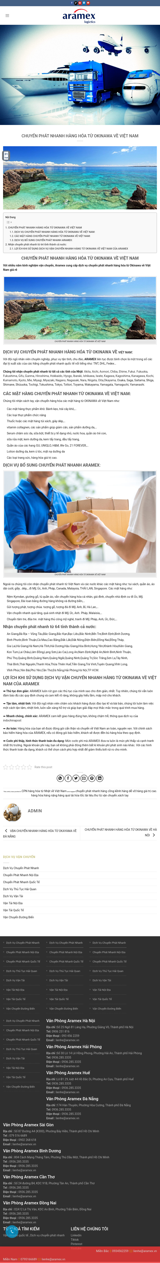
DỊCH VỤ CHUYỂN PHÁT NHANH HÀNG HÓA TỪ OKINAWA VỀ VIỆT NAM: (54, 232)
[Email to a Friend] (84, 778)
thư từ (98, 795)
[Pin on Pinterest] (91, 778)
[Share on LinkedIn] (99, 778)
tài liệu (89, 795)
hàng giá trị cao (146, 791)
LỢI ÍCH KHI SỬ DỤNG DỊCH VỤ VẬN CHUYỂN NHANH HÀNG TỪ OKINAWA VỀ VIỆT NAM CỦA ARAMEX (71, 248)
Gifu (21, 376)
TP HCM (93, 670)
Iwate (99, 376)
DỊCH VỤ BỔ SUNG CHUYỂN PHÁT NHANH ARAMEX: (43, 240)
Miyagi (37, 380)
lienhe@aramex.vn (67, 1040)
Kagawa (109, 376)
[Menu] (7, 15)
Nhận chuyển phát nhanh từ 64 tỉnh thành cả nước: (37, 244)
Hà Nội (82, 670)
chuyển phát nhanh (88, 791)
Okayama (110, 380)
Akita (87, 371)
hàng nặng (50, 795)
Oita (100, 380)
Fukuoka (141, 371)
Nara (83, 380)
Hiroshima (42, 376)
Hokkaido (56, 376)
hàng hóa (37, 795)
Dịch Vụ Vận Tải (13, 896)
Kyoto (22, 380)
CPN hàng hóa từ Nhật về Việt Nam (44, 791)
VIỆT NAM (125, 352)
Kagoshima (123, 376)
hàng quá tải (66, 795)
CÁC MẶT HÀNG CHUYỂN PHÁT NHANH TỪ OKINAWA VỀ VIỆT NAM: (52, 236)
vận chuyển (110, 795)
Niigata (92, 380)
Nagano (60, 380)
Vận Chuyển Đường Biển (18, 917)
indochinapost (12, 720)
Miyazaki (48, 380)
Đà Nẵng (58, 670)
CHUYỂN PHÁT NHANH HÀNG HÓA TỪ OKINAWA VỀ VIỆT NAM (45, 227)
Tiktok (75, 1239)
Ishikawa (88, 376)
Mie (29, 380)
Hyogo (68, 376)
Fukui (131, 371)
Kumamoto (10, 380)
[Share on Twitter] (76, 778)
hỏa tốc (79, 795)
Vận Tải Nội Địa (12, 903)
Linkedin (76, 1235)
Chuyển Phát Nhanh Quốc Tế (21, 882)
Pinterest (76, 1244)
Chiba (114, 371)
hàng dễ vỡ (129, 791)
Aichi (95, 371)
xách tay (123, 795)
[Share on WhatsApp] (60, 778)
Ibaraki (77, 376)
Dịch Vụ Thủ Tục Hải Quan (19, 889)
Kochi (149, 376)
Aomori (104, 371)
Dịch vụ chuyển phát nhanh (47, 1235)
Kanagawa (138, 376)
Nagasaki (73, 380)
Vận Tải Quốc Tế (13, 910)
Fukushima (10, 376)
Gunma (29, 376)
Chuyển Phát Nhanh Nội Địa (20, 875)
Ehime (123, 371)
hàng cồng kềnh (111, 791)
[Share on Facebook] (68, 778)
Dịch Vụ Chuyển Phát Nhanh (21, 868)
